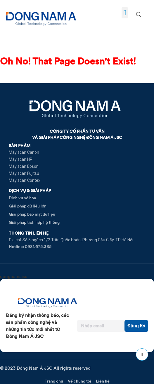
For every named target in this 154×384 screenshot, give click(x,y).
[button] (125, 12)
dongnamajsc (13, 276)
